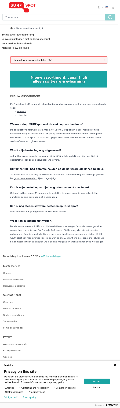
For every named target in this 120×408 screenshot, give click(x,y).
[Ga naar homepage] (22, 7)
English (106, 7)
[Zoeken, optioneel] (53, 17)
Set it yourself (10, 397)
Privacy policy (29, 397)
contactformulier (22, 241)
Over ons (8, 302)
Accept (96, 381)
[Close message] (104, 60)
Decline (96, 387)
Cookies (7, 356)
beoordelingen (50, 256)
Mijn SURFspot (101, 7)
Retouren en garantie (14, 285)
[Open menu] (5, 7)
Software (21, 111)
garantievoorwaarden (25, 178)
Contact (7, 273)
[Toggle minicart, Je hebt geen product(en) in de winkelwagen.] (113, 7)
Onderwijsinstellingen (14, 314)
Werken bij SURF (12, 308)
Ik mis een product (12, 327)
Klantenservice (11, 265)
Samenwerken (10, 321)
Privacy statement (12, 350)
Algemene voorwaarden (15, 344)
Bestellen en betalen (13, 279)
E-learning (22, 115)
